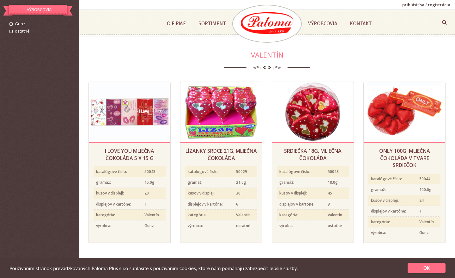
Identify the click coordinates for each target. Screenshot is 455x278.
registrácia (439, 5)
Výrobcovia (322, 24)
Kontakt (361, 24)
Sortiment (212, 24)
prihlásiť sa (413, 5)
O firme (176, 24)
